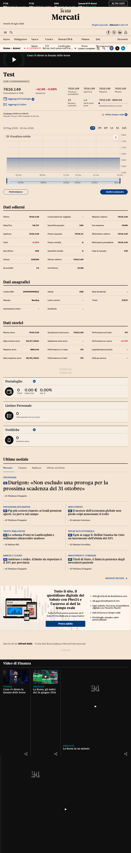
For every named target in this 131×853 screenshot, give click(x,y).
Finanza (7, 686)
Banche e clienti (12, 555)
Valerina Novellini (81, 544)
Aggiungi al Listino (14, 104)
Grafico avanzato (115, 191)
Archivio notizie (116, 578)
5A (117, 128)
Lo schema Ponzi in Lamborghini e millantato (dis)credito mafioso (28, 536)
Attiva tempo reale (113, 114)
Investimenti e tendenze (82, 555)
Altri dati (118, 3)
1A (111, 128)
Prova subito (65, 623)
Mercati (66, 17)
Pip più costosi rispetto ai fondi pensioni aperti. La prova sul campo (32, 512)
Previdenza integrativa (16, 507)
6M (105, 128)
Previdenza (9, 477)
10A (124, 128)
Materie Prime (85, 43)
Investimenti (75, 507)
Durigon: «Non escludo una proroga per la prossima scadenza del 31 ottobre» (55, 485)
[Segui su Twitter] (114, 32)
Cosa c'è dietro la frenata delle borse (48, 55)
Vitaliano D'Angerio (17, 496)
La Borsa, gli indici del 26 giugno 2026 (44, 691)
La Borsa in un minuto (76, 748)
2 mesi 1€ (119, 25)
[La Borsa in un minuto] (95, 706)
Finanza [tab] (22, 467)
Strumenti (122, 39)
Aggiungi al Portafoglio (17, 99)
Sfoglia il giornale (100, 25)
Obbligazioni (20, 39)
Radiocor (38, 686)
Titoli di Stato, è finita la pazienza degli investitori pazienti (96, 561)
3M (99, 128)
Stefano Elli (13, 544)
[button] (5, 32)
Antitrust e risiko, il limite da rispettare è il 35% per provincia (32, 561)
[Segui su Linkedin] (120, 32)
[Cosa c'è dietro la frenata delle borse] (15, 677)
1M (92, 127)
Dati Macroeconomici (104, 43)
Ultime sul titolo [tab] (56, 467)
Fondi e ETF (49, 43)
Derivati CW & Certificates (65, 43)
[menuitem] (63, 181)
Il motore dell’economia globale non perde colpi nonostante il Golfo (94, 512)
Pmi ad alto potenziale (81, 531)
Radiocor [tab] (36, 467)
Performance (16, 191)
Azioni (6, 39)
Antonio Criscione (81, 520)
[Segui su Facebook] (108, 32)
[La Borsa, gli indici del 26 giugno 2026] (45, 677)
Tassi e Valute (34, 43)
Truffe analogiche (14, 531)
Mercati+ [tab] (8, 467)
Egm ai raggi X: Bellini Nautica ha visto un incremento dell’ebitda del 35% (96, 536)
